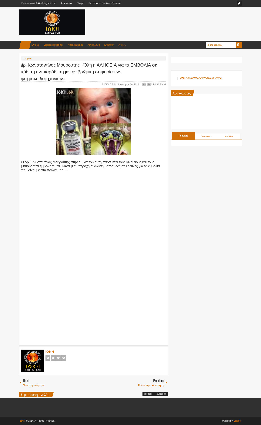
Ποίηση (80, 3)
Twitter (53, 358)
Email (162, 84)
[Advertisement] (173, 18)
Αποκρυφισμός (75, 45)
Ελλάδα (35, 45)
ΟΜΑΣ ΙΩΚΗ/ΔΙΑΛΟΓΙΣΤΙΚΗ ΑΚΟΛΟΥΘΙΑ (201, 78)
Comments (206, 136)
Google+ (58, 358)
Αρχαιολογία (94, 45)
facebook (239, 3)
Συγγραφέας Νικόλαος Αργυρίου (105, 3)
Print (155, 84)
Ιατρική (28, 58)
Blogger (148, 394)
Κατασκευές (66, 3)
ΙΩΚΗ (107, 84)
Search (239, 45)
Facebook (47, 358)
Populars (183, 135)
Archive (229, 136)
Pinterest (63, 358)
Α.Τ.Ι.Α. (122, 45)
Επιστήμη (109, 45)
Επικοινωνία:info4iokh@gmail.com (39, 3)
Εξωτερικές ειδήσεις (53, 45)
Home (25, 45)
